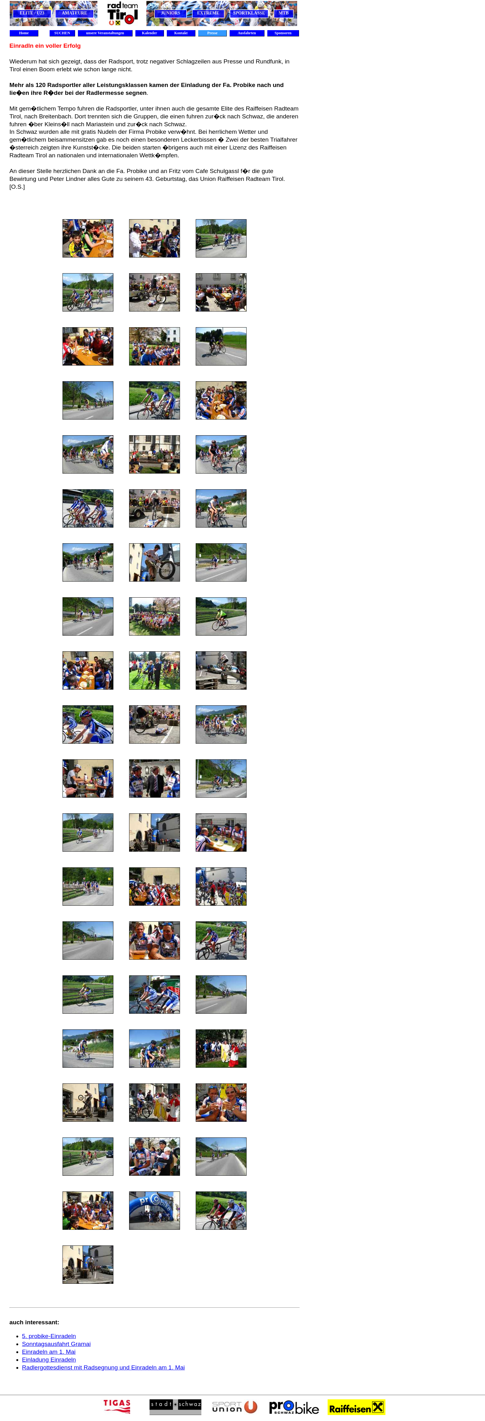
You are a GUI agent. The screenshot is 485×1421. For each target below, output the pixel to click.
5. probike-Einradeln (49, 1336)
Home (24, 33)
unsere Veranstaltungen (105, 33)
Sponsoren (283, 33)
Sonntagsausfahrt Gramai (56, 1344)
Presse (212, 33)
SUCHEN (62, 33)
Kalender (149, 33)
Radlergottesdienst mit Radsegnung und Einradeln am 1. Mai (103, 1367)
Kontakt (181, 33)
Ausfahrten (247, 33)
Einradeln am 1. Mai (49, 1351)
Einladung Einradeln (49, 1359)
